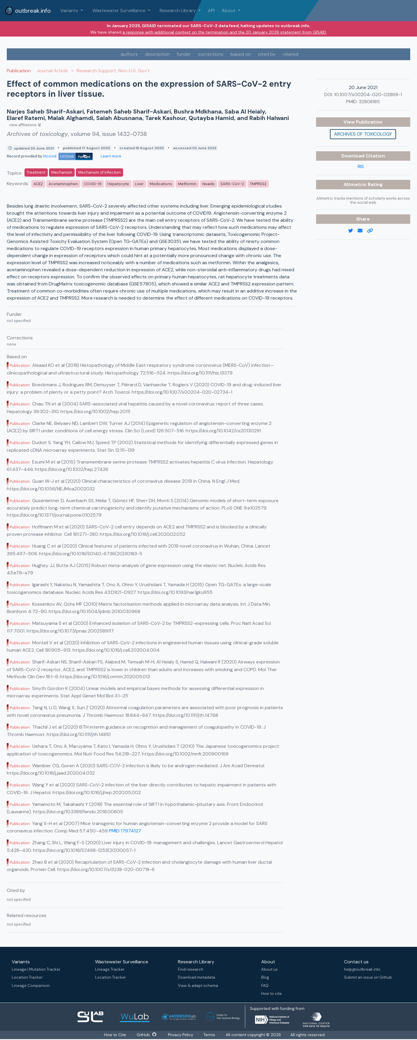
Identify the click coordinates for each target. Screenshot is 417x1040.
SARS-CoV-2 (232, 183)
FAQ (265, 985)
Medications (161, 183)
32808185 (369, 101)
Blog (265, 977)
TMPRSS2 (258, 183)
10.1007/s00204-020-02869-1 (368, 94)
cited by (267, 54)
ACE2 (38, 183)
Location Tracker (27, 977)
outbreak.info (28, 10)
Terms (211, 1034)
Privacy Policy (181, 1034)
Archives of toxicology (363, 134)
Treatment (36, 172)
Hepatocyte (118, 183)
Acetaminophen (63, 183)
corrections (210, 54)
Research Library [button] (178, 10)
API (211, 10)
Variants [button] (69, 10)
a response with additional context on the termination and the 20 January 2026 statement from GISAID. (224, 32)
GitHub (146, 1034)
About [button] (229, 10)
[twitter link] (353, 230)
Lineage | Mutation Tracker (36, 969)
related (290, 54)
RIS (361, 166)
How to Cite (115, 1034)
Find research (190, 969)
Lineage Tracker (110, 969)
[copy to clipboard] (372, 230)
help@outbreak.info (362, 969)
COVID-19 (93, 183)
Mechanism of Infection (99, 172)
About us (269, 969)
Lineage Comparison (31, 985)
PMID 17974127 (125, 831)
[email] (362, 230)
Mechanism (61, 172)
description (157, 54)
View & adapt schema (198, 985)
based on (240, 54)
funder (184, 54)
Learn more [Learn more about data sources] (110, 156)
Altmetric (356, 184)
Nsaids (208, 183)
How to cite (271, 993)
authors (129, 54)
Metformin (187, 183)
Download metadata (196, 977)
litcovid (68, 156)
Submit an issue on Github (368, 977)
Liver (139, 183)
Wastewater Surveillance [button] (119, 10)
